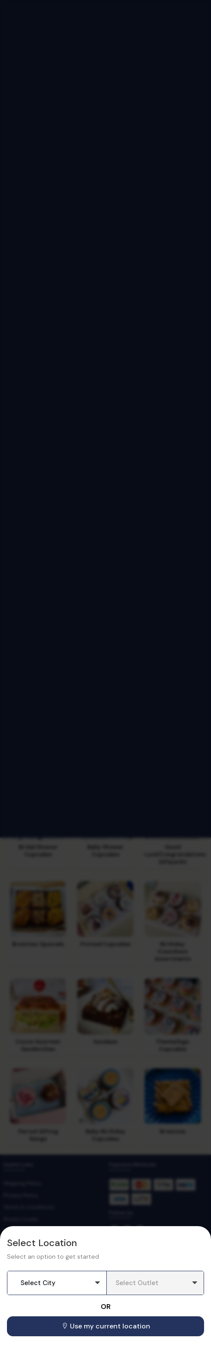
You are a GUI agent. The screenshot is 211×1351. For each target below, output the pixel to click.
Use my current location (105, 1326)
